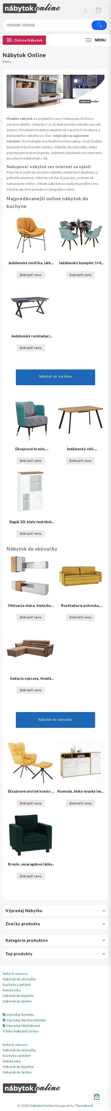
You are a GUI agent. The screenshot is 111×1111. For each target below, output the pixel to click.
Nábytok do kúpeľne (18, 996)
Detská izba (12, 990)
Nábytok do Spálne (17, 1001)
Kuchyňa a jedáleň (17, 985)
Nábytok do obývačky (19, 979)
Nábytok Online (42, 1106)
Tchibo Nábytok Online (21, 1031)
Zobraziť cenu (31, 275)
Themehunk (84, 1106)
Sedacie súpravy (15, 973)
